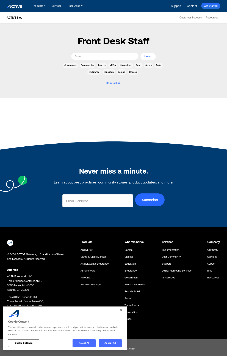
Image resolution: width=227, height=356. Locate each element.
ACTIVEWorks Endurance (95, 263)
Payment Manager (91, 284)
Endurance (130, 270)
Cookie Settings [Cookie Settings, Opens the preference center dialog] (24, 343)
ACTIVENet (87, 249)
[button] (38, 6)
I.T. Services (168, 277)
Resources (212, 17)
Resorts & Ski (132, 291)
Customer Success (190, 17)
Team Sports (131, 305)
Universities (130, 312)
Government (131, 277)
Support (176, 5)
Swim (127, 298)
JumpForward (88, 270)
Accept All (110, 343)
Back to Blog (113, 83)
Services (56, 5)
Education (130, 263)
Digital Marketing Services (177, 270)
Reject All (84, 343)
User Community (171, 256)
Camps (128, 249)
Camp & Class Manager (94, 256)
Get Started (211, 5)
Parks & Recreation (135, 284)
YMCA (128, 319)
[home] (15, 5)
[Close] (121, 310)
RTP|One (85, 277)
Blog (209, 270)
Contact (192, 5)
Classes (128, 256)
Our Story (212, 249)
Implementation (170, 249)
